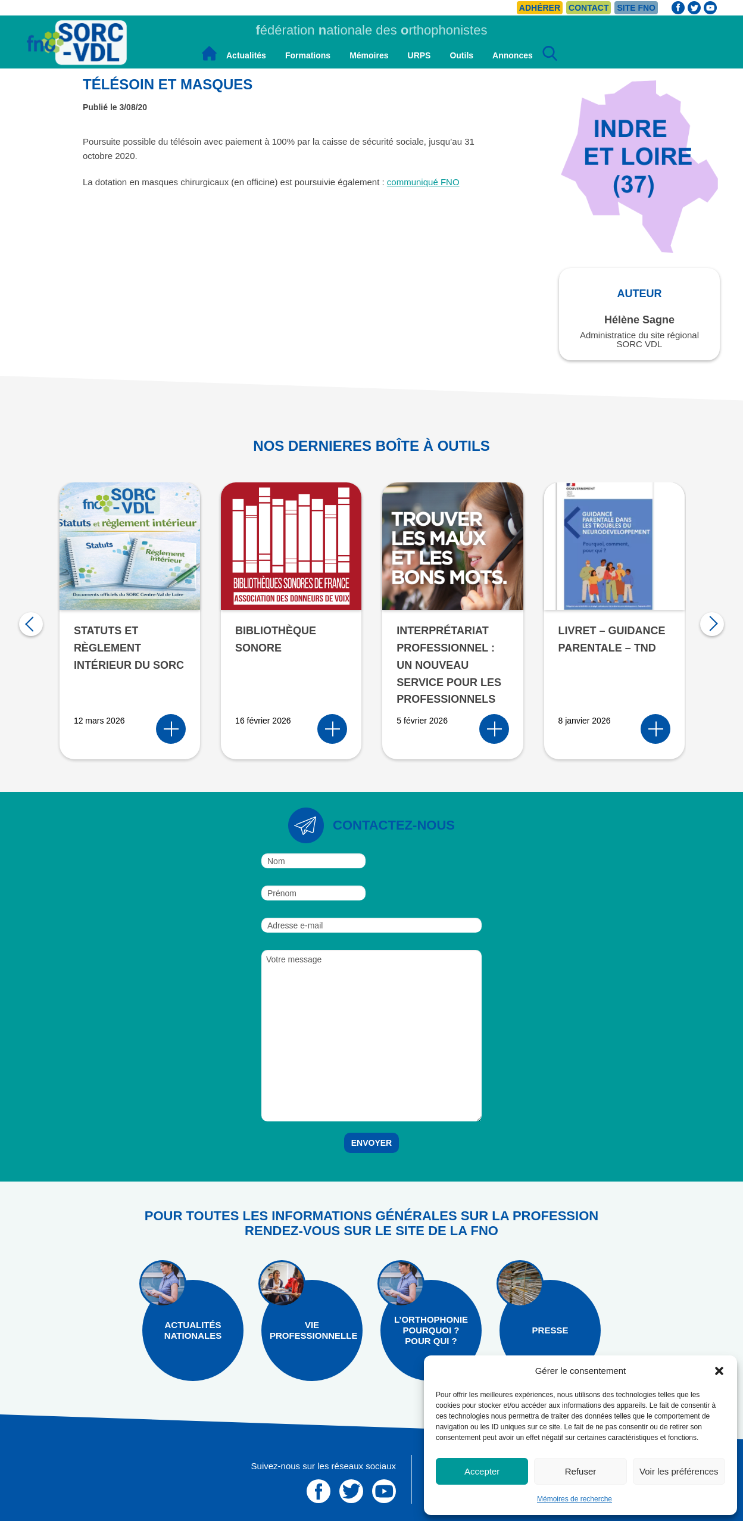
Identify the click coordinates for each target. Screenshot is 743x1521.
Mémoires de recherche (574, 1499)
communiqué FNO (423, 182)
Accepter (482, 1471)
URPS (419, 55)
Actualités (246, 55)
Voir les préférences (679, 1471)
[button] (719, 1371)
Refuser (581, 1471)
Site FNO (636, 8)
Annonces (512, 55)
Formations (307, 55)
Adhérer (539, 8)
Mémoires (368, 55)
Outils (461, 55)
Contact (588, 8)
